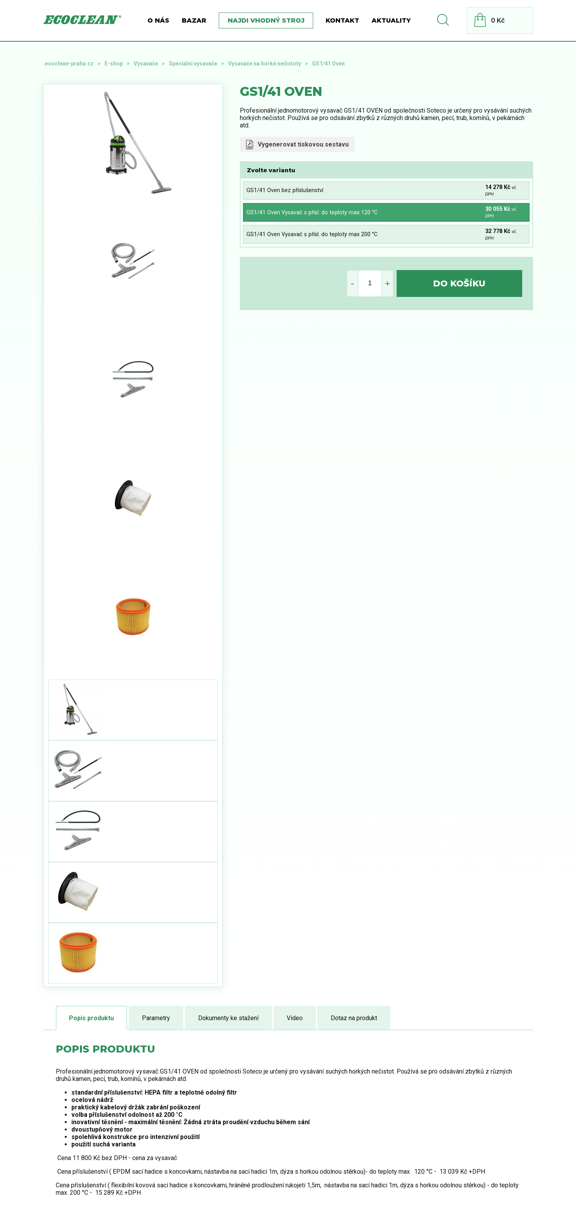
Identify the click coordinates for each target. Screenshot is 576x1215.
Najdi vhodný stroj (266, 20)
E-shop (114, 63)
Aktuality (391, 20)
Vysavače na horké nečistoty (264, 63)
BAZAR (194, 20)
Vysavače (146, 63)
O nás (158, 20)
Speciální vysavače (193, 63)
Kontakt (342, 20)
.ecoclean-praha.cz (68, 63)
